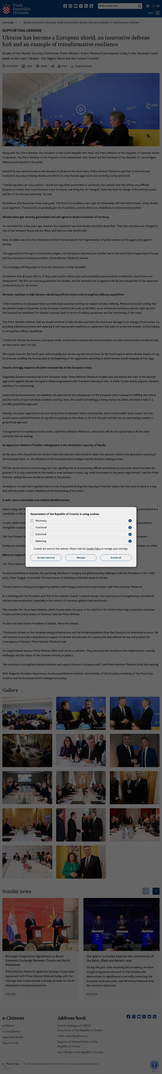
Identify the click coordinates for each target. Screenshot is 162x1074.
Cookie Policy (93, 548)
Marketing (40, 541)
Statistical (40, 534)
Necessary (40, 520)
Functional (41, 527)
